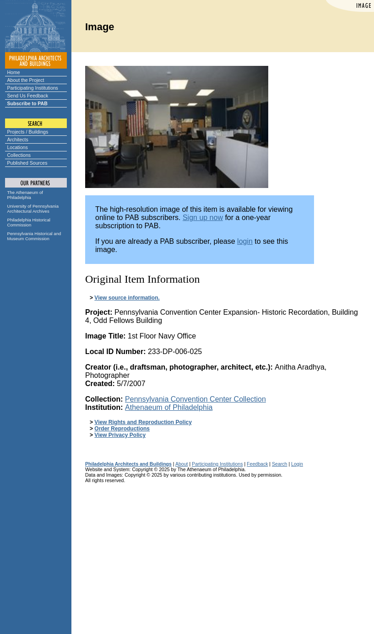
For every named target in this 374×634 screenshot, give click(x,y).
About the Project (25, 80)
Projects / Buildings (28, 131)
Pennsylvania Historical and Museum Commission (34, 236)
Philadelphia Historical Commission (28, 222)
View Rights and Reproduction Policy (142, 422)
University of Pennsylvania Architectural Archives (33, 209)
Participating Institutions (32, 88)
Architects (17, 139)
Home (13, 72)
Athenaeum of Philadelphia (168, 407)
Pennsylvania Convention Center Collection (195, 399)
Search (279, 464)
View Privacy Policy (120, 435)
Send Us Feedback (28, 95)
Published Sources (27, 163)
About (181, 464)
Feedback (257, 464)
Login (297, 464)
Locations (17, 147)
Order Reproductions (122, 428)
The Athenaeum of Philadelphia (25, 195)
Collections (19, 155)
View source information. (126, 298)
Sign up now (203, 217)
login (245, 241)
